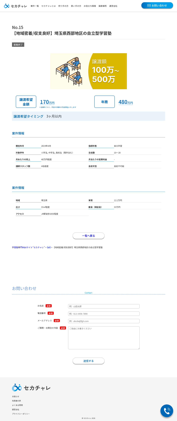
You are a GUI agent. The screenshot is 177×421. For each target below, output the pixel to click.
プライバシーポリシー (21, 413)
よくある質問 (17, 405)
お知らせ (15, 396)
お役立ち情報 (90, 5)
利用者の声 (16, 400)
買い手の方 (76, 5)
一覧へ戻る (88, 235)
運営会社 (113, 5)
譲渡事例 (103, 5)
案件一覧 (35, 5)
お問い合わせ (157, 5)
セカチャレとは (48, 5)
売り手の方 (63, 5)
